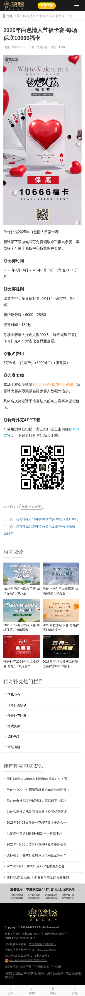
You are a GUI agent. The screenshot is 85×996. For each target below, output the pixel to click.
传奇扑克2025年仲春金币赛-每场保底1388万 (47, 519)
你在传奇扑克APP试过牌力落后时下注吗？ (37, 800)
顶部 (74, 990)
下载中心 (13, 694)
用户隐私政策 (41, 966)
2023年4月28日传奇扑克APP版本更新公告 (37, 844)
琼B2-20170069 (46, 949)
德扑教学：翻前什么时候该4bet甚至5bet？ (37, 855)
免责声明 (25, 966)
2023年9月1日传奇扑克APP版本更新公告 (36, 866)
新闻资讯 (45, 16)
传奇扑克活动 (17, 705)
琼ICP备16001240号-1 (18, 955)
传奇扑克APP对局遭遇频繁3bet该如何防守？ (38, 790)
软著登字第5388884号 (42, 944)
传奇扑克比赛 (31, 507)
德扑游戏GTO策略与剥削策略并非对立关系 (37, 779)
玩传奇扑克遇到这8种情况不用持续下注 (34, 833)
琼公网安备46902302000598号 (26, 960)
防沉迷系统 (11, 966)
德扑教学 (13, 736)
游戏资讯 (13, 726)
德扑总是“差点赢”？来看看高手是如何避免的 (38, 877)
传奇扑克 (29, 16)
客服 (32, 990)
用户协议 (56, 966)
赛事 (59, 16)
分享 (10, 990)
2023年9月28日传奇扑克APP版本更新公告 (37, 822)
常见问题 (13, 747)
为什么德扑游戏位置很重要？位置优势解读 (37, 811)
